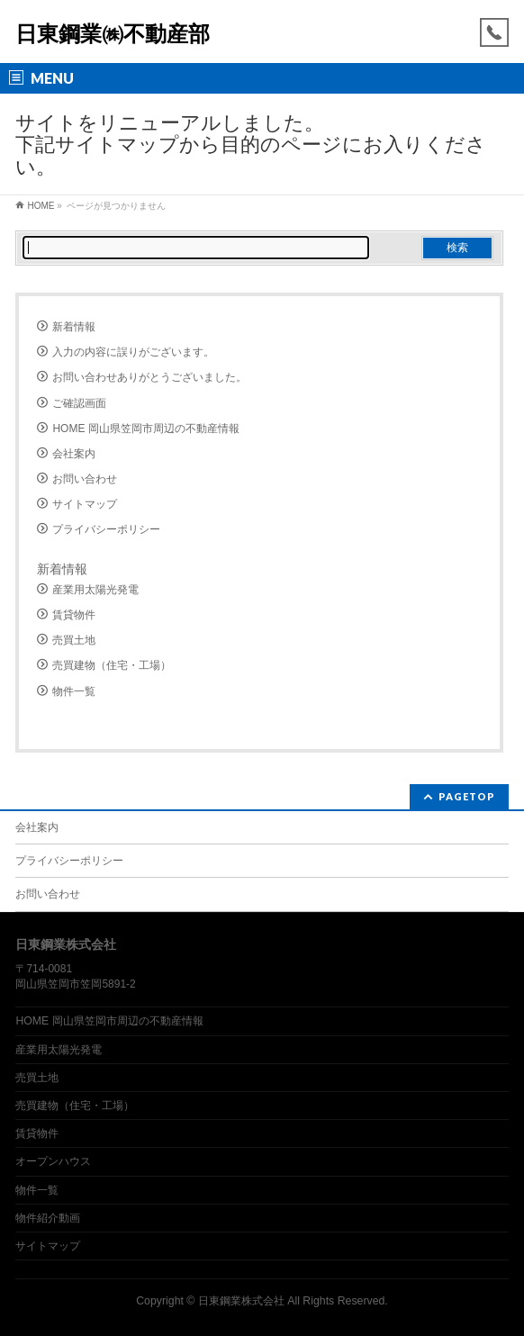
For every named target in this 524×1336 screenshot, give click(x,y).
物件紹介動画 (47, 1218)
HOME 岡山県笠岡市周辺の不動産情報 (145, 428)
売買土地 (73, 640)
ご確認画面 (79, 403)
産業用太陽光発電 (95, 589)
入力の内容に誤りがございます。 (133, 352)
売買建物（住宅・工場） (111, 665)
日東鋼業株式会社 (241, 1301)
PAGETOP (466, 796)
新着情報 (73, 326)
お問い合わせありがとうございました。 (149, 377)
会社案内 (73, 453)
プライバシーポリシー (106, 529)
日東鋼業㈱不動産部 (112, 34)
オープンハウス (53, 1161)
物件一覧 (73, 691)
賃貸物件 (73, 615)
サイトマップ (84, 504)
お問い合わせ (84, 479)
